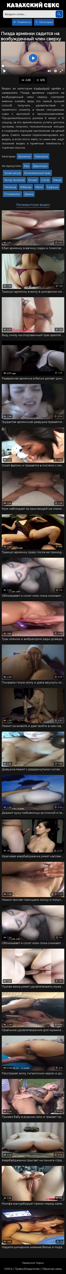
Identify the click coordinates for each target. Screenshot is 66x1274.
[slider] (25, 66)
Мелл (39, 187)
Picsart (32, 180)
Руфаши (52, 187)
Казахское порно (33, 1262)
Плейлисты (22, 22)
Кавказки (41, 156)
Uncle (45, 180)
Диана (28, 194)
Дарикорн (40, 166)
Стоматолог (12, 194)
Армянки (24, 156)
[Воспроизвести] (4, 71)
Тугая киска (12, 173)
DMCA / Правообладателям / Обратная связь (33, 1268)
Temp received (14, 180)
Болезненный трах (37, 173)
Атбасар (26, 187)
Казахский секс (33, 5)
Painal (57, 180)
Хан (26, 166)
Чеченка (10, 187)
